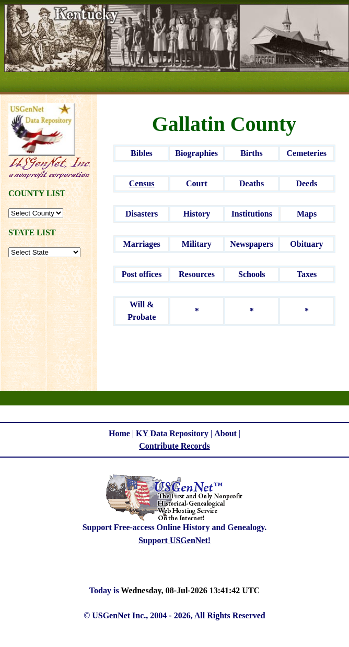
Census (142, 183)
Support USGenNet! (174, 540)
